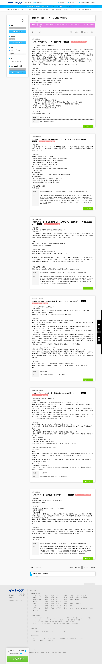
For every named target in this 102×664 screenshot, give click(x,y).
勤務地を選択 (18, 42)
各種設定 (36, 631)
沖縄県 (91, 609)
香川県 (52, 607)
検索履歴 (99, 340)
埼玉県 (65, 597)
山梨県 (71, 599)
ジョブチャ (50, 640)
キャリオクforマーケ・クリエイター (77, 638)
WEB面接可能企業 (14, 653)
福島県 (84, 596)
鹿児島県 (85, 609)
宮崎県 (77, 609)
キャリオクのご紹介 (61, 631)
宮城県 (65, 596)
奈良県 (71, 603)
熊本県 (65, 609)
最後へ (92, 32)
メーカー (66, 9)
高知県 (65, 607)
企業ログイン (65, 652)
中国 (35, 605)
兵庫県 (65, 603)
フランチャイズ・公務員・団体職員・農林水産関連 (66, 623)
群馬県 (59, 597)
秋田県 (71, 596)
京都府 (52, 603)
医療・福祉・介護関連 (57, 622)
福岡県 (46, 609)
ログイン (72, 2)
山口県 (71, 605)
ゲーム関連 (75, 618)
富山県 (52, 599)
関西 (35, 603)
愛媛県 (59, 607)
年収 (11, 50)
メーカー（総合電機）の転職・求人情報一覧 (80, 9)
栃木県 (52, 597)
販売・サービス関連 (45, 618)
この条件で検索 (18, 659)
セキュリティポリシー (45, 652)
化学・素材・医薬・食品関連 (41, 622)
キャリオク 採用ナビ (39, 640)
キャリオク (48, 638)
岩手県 (59, 596)
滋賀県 (46, 603)
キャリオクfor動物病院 (59, 638)
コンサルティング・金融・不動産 (42, 623)
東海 (35, 601)
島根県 (52, 605)
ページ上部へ (90, 584)
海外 (46, 610)
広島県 (65, 605)
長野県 (77, 599)
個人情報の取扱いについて (33, 652)
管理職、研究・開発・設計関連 (46, 9)
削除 (24, 28)
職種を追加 (18, 31)
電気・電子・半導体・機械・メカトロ (77, 620)
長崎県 (59, 609)
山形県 (77, 596)
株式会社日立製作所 (37, 298)
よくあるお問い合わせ (47, 631)
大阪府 (59, 603)
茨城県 (46, 597)
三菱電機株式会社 (37, 39)
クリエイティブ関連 (86, 618)
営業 (35, 618)
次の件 (86, 32)
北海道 (46, 596)
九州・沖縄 (37, 609)
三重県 (65, 601)
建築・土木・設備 (33, 9)
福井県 (65, 599)
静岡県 (52, 601)
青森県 (52, 596)
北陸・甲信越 (37, 599)
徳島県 (46, 607)
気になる (89, 126)
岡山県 (59, 605)
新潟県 (46, 599)
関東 (35, 597)
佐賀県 (52, 609)
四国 (35, 607)
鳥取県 (46, 605)
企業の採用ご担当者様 (56, 652)
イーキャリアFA (38, 638)
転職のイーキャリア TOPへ (16, 600)
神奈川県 (85, 597)
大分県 (71, 609)
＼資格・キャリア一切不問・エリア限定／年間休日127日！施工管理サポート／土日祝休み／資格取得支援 (66, 25)
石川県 (59, 599)
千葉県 (71, 597)
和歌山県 (78, 603)
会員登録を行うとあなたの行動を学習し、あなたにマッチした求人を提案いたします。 (51, 6)
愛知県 (59, 601)
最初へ (71, 32)
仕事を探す (39, 2)
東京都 (25, 9)
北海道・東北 (37, 596)
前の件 (78, 32)
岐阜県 (46, 601)
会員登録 (62, 2)
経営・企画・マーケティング (41, 620)
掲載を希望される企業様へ (88, 2)
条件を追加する (18, 72)
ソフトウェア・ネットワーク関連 (61, 618)
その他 (36, 610)
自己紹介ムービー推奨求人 (16, 651)
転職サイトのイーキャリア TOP (14, 9)
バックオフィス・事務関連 (58, 620)
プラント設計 (59, 9)
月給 (18, 50)
